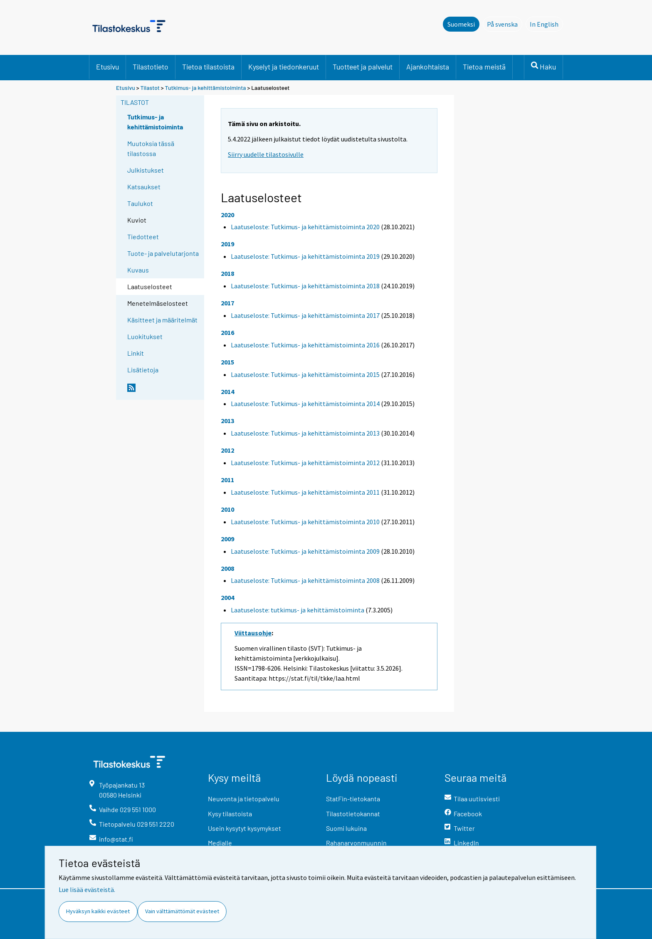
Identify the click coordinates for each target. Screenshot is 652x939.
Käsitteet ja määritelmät (162, 320)
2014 (227, 391)
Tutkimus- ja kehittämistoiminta (205, 87)
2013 (227, 420)
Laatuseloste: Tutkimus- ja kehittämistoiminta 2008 (305, 580)
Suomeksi (461, 24)
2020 (227, 215)
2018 (227, 273)
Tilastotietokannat (353, 814)
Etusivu (107, 66)
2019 (227, 244)
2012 (227, 450)
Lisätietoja (142, 370)
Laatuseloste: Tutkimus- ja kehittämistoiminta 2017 (305, 315)
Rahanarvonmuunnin (356, 843)
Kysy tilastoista (230, 814)
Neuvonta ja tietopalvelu (243, 799)
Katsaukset (144, 187)
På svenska (504, 23)
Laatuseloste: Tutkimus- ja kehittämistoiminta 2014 (305, 403)
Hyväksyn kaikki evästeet (98, 911)
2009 (227, 539)
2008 (227, 568)
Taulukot (140, 203)
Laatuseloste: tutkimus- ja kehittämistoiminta (297, 610)
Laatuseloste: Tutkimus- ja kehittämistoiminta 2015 (305, 374)
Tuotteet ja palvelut (363, 66)
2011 (227, 480)
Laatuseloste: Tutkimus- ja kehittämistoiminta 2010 (305, 522)
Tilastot (150, 87)
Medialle (220, 843)
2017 (227, 303)
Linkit (135, 353)
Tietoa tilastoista (208, 66)
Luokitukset (145, 336)
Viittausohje (253, 633)
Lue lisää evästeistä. (87, 889)
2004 (227, 597)
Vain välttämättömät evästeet (182, 911)
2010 (227, 509)
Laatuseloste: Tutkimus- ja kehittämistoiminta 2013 (305, 433)
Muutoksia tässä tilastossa (150, 148)
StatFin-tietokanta (353, 799)
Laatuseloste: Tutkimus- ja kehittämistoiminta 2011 (305, 492)
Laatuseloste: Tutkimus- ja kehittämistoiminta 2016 (305, 345)
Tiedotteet (143, 236)
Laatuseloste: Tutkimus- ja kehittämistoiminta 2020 (305, 227)
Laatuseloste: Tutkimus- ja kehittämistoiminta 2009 (305, 551)
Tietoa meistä (484, 66)
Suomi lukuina (346, 828)
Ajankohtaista (427, 66)
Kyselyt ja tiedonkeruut (283, 66)
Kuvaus (138, 270)
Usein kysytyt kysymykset (244, 828)
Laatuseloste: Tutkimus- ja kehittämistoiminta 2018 (305, 286)
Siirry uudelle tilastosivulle (266, 154)
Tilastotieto (150, 66)
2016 (227, 332)
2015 (227, 362)
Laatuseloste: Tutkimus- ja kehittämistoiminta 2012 (305, 462)
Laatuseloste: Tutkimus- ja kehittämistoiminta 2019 (305, 256)
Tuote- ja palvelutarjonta (163, 253)
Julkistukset (145, 170)
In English (546, 23)
